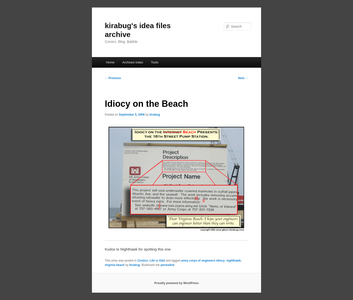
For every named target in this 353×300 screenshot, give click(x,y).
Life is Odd (157, 260)
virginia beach (115, 265)
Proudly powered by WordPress (176, 283)
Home (110, 62)
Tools (154, 62)
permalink (168, 265)
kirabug (155, 114)
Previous (113, 78)
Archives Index (132, 62)
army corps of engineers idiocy (203, 260)
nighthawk (233, 260)
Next (243, 78)
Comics (142, 260)
